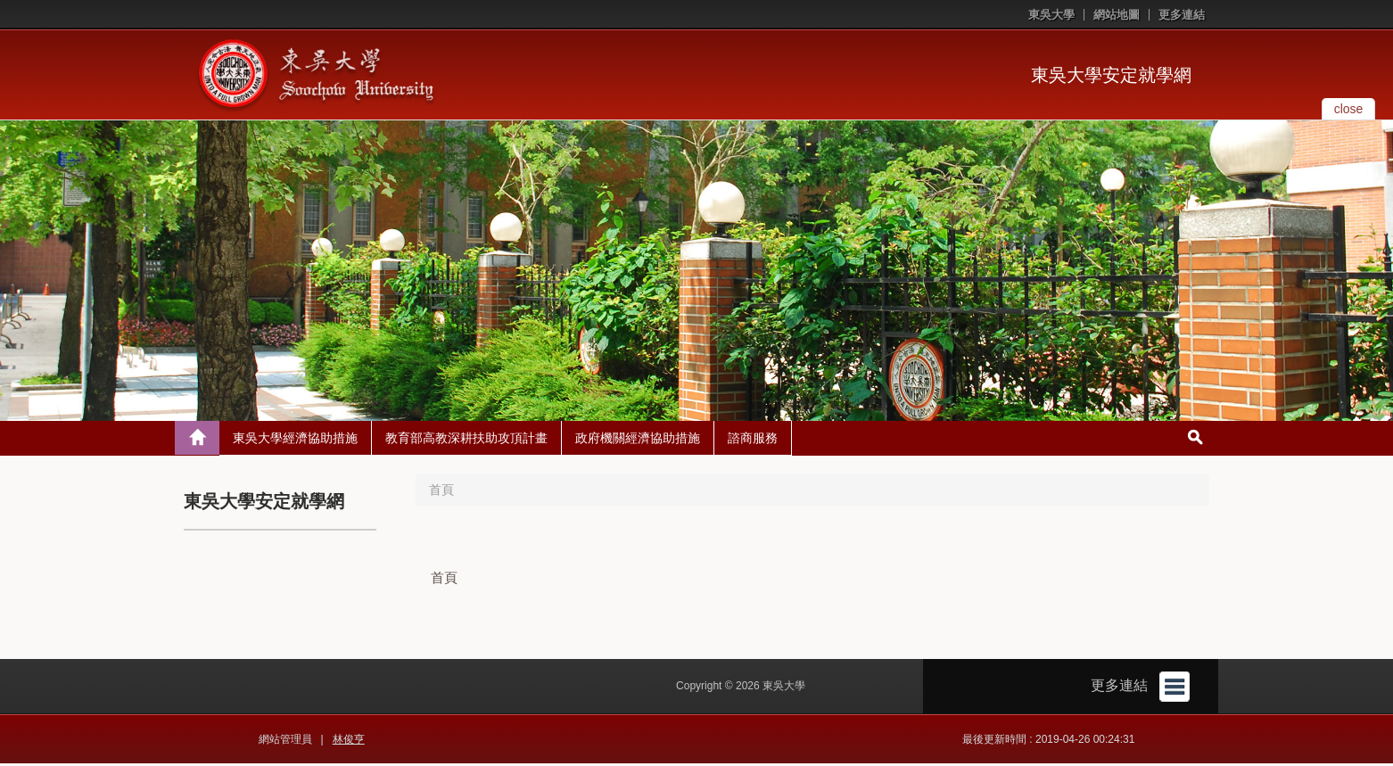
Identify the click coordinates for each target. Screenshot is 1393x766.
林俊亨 (349, 742)
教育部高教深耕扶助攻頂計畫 (466, 440)
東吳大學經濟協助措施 (295, 440)
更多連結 (1181, 15)
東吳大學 (1051, 15)
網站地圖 (1116, 15)
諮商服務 (753, 440)
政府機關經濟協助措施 (637, 440)
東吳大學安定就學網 (1111, 75)
